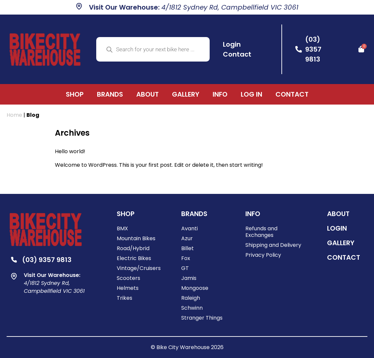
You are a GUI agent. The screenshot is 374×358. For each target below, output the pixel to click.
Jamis (188, 278)
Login (337, 228)
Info (220, 94)
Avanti (189, 228)
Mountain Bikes (136, 238)
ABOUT (338, 213)
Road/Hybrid (133, 248)
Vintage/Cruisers (139, 268)
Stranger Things (202, 318)
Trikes (124, 298)
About (147, 94)
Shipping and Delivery (273, 245)
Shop (75, 94)
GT (185, 268)
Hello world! (70, 151)
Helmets (128, 288)
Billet (187, 248)
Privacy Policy (263, 255)
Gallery (185, 94)
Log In (251, 94)
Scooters (128, 278)
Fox (185, 258)
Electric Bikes (134, 258)
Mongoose (194, 288)
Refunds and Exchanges (261, 232)
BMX (122, 228)
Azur (187, 238)
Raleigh (190, 298)
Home (14, 115)
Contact (292, 94)
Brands (110, 94)
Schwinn (192, 308)
